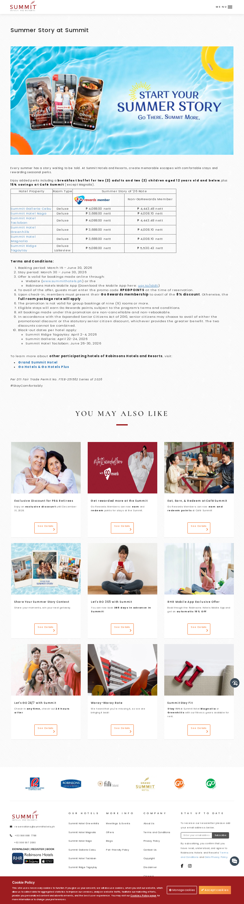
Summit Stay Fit (180, 703)
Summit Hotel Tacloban (23, 220)
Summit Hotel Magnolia (23, 238)
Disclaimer (150, 867)
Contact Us (150, 850)
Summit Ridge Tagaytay (24, 248)
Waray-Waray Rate (106, 703)
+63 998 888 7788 (26, 835)
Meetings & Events (118, 823)
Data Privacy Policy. (216, 857)
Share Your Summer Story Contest (41, 602)
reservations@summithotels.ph (35, 826)
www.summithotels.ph (62, 281)
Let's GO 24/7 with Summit (35, 703)
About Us (149, 823)
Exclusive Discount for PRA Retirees (43, 501)
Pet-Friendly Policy (117, 850)
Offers (110, 832)
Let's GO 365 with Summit (111, 602)
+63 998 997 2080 (25, 842)
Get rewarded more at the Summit (119, 501)
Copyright (149, 858)
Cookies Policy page (143, 895)
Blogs (109, 841)
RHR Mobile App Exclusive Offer (193, 602)
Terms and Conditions (157, 832)
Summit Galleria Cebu (31, 209)
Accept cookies (215, 890)
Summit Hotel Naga (28, 213)
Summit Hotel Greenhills (23, 229)
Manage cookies (182, 890)
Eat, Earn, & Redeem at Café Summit (197, 501)
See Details (46, 527)
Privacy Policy (152, 841)
